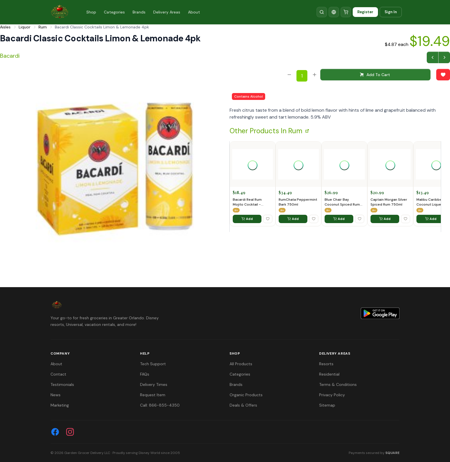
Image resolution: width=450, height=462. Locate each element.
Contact (58, 374)
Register (365, 11)
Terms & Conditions (338, 384)
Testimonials (62, 384)
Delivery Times (153, 384)
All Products (241, 363)
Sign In (391, 11)
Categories (114, 12)
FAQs (144, 374)
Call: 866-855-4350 (160, 405)
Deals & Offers (243, 405)
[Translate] (334, 12)
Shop (91, 12)
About (194, 12)
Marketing (60, 405)
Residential (329, 374)
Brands (139, 12)
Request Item (152, 394)
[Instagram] (70, 431)
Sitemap (327, 405)
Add (247, 219)
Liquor (24, 27)
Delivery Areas (166, 12)
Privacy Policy (332, 394)
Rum (42, 27)
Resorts (326, 363)
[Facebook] (55, 431)
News (56, 394)
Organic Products (246, 394)
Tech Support (153, 363)
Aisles (5, 27)
